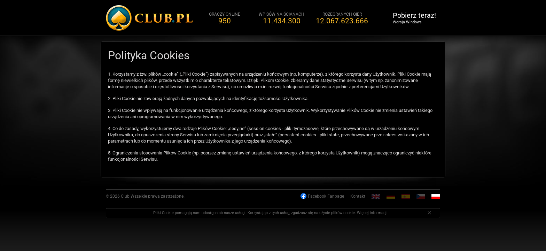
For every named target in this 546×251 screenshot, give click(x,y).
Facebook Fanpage (326, 196)
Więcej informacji (372, 213)
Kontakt (357, 196)
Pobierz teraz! (414, 17)
